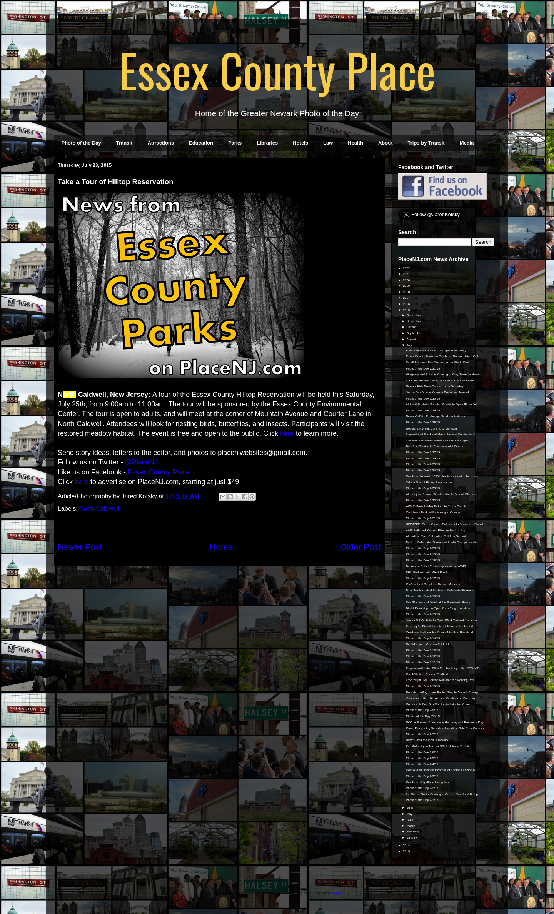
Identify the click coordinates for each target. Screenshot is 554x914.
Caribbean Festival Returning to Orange (433, 512)
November (414, 321)
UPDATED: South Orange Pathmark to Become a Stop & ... (446, 524)
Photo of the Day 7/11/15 (423, 662)
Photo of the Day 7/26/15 (423, 458)
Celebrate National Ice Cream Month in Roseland (439, 632)
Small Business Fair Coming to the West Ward (437, 362)
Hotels (300, 143)
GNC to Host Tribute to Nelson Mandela (433, 584)
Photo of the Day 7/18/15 (423, 560)
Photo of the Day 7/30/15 (423, 398)
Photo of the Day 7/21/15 (423, 518)
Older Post (360, 547)
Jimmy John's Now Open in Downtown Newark (438, 392)
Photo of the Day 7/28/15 (423, 422)
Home (221, 547)
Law (328, 143)
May (410, 814)
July (410, 345)
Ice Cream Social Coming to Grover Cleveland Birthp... (443, 794)
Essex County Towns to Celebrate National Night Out (442, 356)
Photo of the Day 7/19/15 (423, 554)
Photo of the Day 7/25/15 (423, 464)
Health (355, 143)
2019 (406, 286)
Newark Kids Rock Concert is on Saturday (434, 386)
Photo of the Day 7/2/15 (422, 788)
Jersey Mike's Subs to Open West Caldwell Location (441, 620)
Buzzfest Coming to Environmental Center (434, 446)
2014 (406, 845)
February (413, 831)
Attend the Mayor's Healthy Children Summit (436, 536)
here (287, 433)
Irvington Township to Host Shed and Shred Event (440, 380)
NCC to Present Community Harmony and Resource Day (445, 722)
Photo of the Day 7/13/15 (423, 650)
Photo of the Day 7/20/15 (423, 548)
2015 (406, 310)
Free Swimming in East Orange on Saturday (436, 350)
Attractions (160, 143)
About (385, 143)
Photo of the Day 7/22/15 (423, 500)
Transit (124, 143)
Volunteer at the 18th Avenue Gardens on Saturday (441, 698)
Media (467, 143)
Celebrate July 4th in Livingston (427, 782)
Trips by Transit (426, 143)
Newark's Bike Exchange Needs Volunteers (435, 416)
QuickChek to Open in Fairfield (427, 674)
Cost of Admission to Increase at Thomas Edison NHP (443, 770)
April (410, 819)
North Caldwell (99, 508)
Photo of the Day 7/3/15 (422, 776)
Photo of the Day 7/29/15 (423, 410)
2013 (406, 851)
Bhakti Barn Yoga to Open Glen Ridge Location (438, 608)
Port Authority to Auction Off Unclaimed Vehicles (438, 746)
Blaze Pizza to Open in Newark (427, 740)
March (411, 825)
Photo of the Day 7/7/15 (422, 734)
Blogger (336, 893)
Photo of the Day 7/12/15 (423, 656)
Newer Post (80, 547)
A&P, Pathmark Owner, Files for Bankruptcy (435, 530)
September (414, 333)
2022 (406, 268)
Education (201, 143)
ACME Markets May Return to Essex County (436, 506)
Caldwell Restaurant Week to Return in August (437, 440)
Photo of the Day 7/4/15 (422, 764)
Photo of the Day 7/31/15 (423, 368)
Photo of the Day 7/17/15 (423, 578)
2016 (406, 304)
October (413, 327)
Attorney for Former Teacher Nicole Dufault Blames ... (442, 494)
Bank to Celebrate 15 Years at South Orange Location (442, 542)
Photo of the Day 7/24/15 (423, 470)
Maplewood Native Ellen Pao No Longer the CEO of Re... (445, 668)
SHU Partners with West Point (426, 572)
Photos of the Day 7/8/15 (423, 716)
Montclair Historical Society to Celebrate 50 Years (439, 590)
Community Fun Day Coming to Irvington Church (439, 704)
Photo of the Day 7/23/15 (423, 488)
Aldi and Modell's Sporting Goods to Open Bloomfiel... (442, 404)
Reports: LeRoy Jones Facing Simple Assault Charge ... (444, 692)
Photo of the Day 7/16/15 (423, 596)
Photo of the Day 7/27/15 (423, 452)
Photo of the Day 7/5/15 (422, 758)
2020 (406, 280)
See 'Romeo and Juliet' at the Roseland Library (438, 602)
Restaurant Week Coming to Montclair (432, 428)
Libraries (267, 143)
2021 (406, 274)
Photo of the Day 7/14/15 (423, 638)
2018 (406, 292)
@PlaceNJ (141, 462)
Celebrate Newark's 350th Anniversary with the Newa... (443, 476)
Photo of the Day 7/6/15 (422, 752)
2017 (406, 298)
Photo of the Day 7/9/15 (422, 710)
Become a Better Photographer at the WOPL (436, 566)
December (414, 315)
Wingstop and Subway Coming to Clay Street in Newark (444, 374)
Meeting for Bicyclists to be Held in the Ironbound (439, 626)
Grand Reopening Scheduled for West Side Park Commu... (446, 728)
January (413, 837)
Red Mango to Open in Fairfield (427, 644)
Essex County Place (277, 69)
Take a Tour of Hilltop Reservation (429, 482)
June (410, 807)
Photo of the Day (81, 143)
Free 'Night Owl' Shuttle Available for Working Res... (441, 680)
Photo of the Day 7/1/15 (422, 800)
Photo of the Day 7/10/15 (423, 686)
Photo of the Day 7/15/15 (423, 614)
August (412, 339)
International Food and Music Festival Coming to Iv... (441, 434)
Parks (235, 143)
